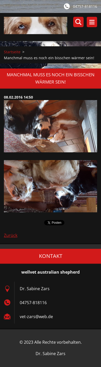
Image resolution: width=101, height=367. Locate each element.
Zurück (10, 235)
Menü (92, 22)
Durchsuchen (78, 22)
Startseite (12, 51)
